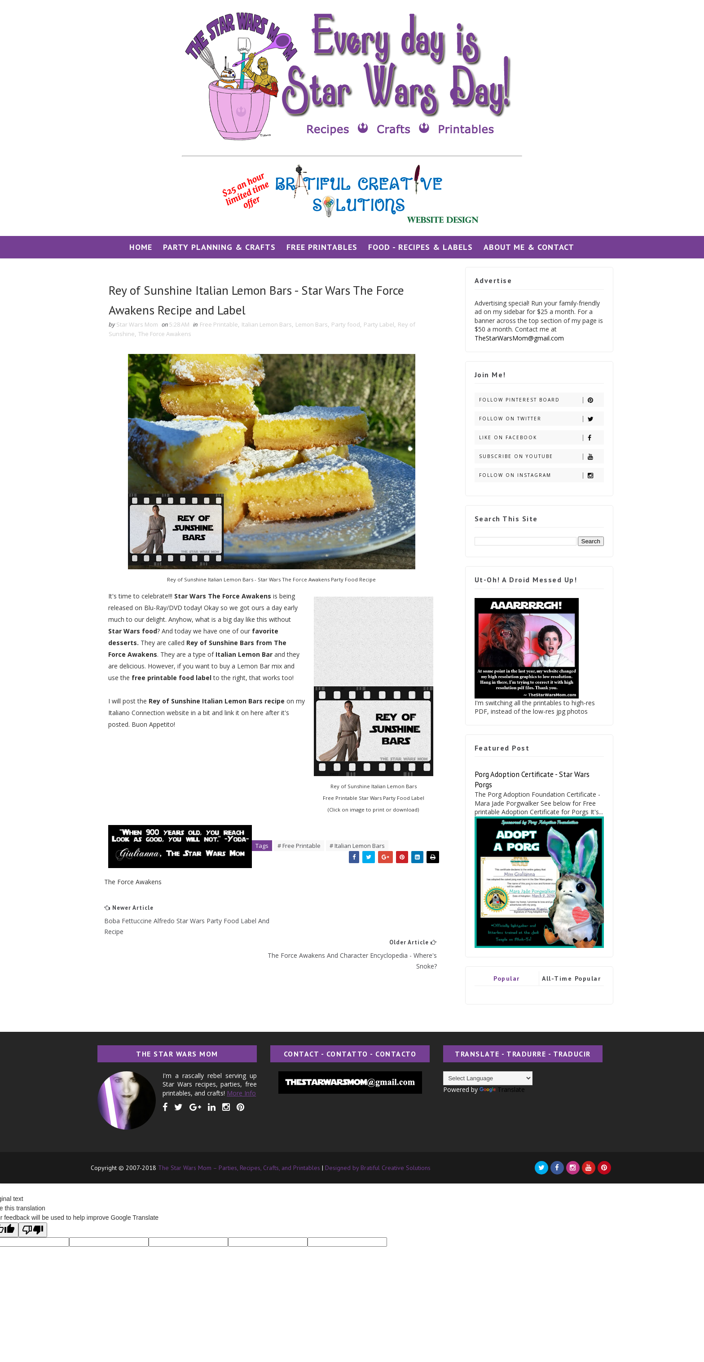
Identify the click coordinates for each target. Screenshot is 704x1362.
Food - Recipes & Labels (421, 247)
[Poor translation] (32, 1229)
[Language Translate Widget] (484, 1078)
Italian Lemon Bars (270, 325)
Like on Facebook (538, 437)
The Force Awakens (167, 335)
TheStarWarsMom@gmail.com (516, 338)
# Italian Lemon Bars (360, 847)
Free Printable (222, 325)
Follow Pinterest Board (538, 400)
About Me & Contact (529, 247)
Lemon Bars (315, 325)
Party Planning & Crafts (219, 247)
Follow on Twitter (538, 418)
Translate (499, 1089)
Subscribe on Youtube (538, 456)
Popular (503, 979)
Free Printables (322, 247)
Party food (348, 325)
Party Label (382, 325)
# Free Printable (302, 847)
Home (141, 247)
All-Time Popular (568, 979)
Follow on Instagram (538, 475)
